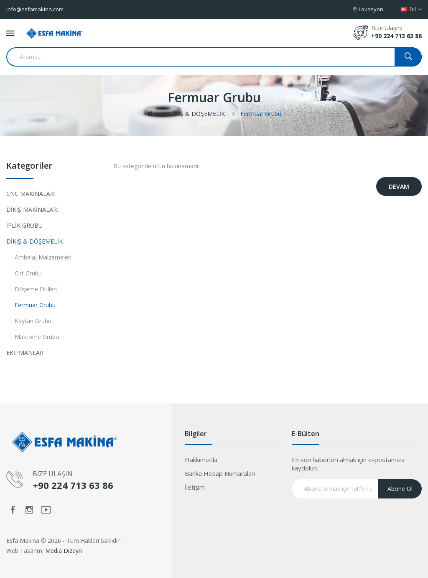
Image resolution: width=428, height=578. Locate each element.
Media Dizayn (63, 551)
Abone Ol (400, 489)
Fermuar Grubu (260, 114)
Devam (399, 186)
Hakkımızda (201, 459)
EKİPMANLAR (24, 353)
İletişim (195, 487)
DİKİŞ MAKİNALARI (32, 209)
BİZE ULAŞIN (53, 473)
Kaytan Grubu (33, 321)
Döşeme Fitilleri (36, 289)
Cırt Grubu (28, 273)
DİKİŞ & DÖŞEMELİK (196, 114)
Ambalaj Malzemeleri (43, 257)
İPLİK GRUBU (24, 225)
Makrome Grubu (37, 337)
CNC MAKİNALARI (31, 194)
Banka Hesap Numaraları (220, 473)
